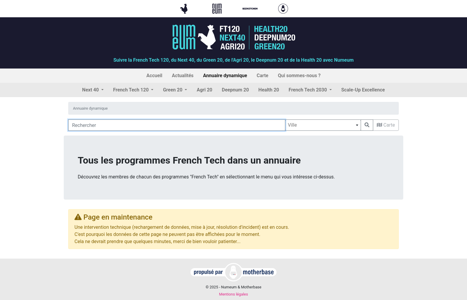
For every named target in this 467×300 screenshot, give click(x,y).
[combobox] (323, 125)
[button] (93, 90)
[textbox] (323, 125)
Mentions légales (233, 294)
